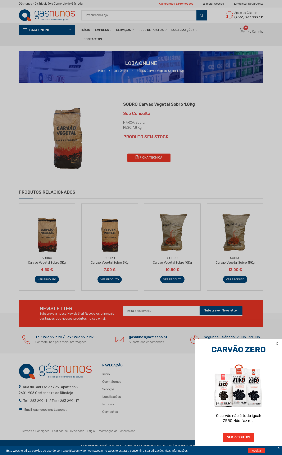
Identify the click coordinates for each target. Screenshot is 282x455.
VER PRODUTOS (239, 437)
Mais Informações (175, 450)
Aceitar (256, 450)
